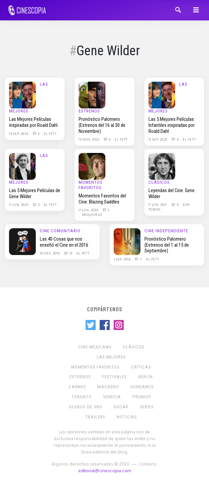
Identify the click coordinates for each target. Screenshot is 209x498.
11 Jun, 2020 (89, 210)
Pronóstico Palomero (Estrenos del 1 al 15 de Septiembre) (166, 245)
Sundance (142, 386)
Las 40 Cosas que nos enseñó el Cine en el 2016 (64, 242)
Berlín (145, 376)
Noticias (127, 416)
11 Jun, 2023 (19, 204)
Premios (141, 396)
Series (147, 406)
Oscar (121, 406)
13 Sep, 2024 (19, 134)
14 (68, 253)
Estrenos (89, 110)
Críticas (141, 366)
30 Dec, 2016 (50, 253)
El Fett (50, 134)
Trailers (95, 416)
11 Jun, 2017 (158, 204)
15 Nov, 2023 (89, 139)
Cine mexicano (95, 346)
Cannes (77, 386)
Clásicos (159, 182)
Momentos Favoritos (91, 185)
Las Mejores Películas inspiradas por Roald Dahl (33, 122)
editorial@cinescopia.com (104, 470)
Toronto (82, 396)
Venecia (112, 396)
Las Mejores (111, 356)
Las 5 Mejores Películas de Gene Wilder (34, 193)
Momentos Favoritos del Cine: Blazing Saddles (102, 199)
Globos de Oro (85, 406)
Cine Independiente (166, 230)
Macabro (108, 386)
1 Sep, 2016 (122, 259)
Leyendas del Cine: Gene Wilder (171, 193)
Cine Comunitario (60, 230)
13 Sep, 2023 (158, 139)
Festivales (114, 376)
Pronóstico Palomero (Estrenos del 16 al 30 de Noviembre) (102, 125)
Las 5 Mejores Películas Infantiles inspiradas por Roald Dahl (171, 125)
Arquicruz (92, 215)
